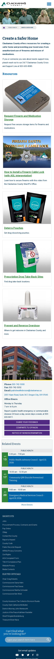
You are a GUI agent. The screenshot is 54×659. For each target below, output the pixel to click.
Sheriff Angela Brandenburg (13, 616)
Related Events (11, 444)
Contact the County (9, 536)
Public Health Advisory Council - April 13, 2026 (27, 461)
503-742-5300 (18, 384)
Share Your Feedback (27, 422)
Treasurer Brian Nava (10, 620)
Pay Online (6, 529)
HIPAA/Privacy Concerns (12, 551)
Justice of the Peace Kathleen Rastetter (17, 612)
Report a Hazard (8, 540)
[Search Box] (28, 640)
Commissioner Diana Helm (12, 583)
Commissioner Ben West (12, 594)
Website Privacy (8, 566)
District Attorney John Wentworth (15, 609)
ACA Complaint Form (10, 558)
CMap (4, 532)
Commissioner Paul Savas (12, 586)
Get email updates (27, 650)
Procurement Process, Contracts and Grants (19, 525)
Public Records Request (11, 547)
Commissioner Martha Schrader (15, 590)
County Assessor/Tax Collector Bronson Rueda (21, 601)
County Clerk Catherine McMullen (15, 605)
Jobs (4, 521)
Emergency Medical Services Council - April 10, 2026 (26, 496)
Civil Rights (6, 555)
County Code (7, 543)
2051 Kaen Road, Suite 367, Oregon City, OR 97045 (26, 395)
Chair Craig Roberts (10, 579)
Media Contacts (8, 569)
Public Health (12, 27)
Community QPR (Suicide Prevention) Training (26, 479)
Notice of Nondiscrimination (27, 433)
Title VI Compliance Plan (11, 562)
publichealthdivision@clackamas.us (26, 390)
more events (27, 505)
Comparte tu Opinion (27, 427)
